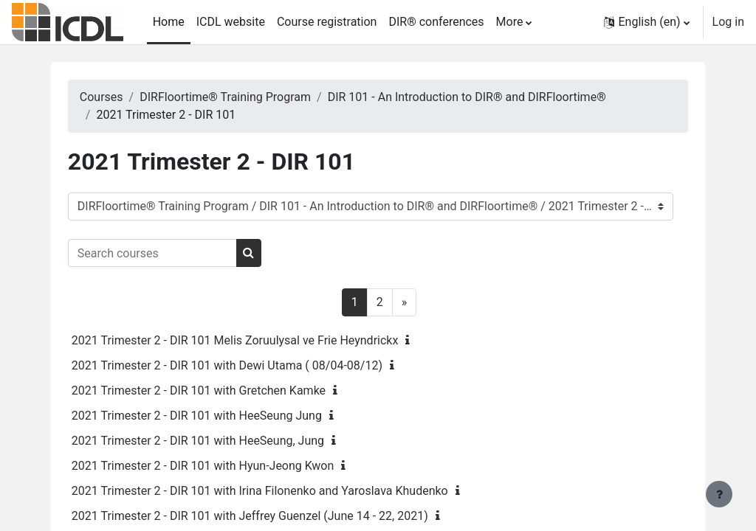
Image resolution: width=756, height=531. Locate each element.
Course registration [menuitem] (327, 22)
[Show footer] (719, 494)
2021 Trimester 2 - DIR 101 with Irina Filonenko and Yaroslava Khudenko (278, 491)
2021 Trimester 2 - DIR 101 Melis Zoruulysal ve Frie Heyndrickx (253, 340)
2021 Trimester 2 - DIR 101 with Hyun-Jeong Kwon (221, 466)
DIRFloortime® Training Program (244, 97)
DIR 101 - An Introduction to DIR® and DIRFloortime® (485, 97)
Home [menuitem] (169, 22)
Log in (728, 22)
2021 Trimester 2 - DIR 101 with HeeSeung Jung (215, 416)
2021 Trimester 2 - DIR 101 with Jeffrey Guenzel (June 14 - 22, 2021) (268, 516)
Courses (120, 97)
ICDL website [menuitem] (230, 22)
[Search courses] (170, 253)
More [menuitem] (509, 22)
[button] (646, 22)
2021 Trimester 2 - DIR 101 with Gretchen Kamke (217, 391)
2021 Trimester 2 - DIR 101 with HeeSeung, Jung (216, 441)
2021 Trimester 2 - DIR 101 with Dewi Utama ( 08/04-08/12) (245, 365)
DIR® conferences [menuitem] (436, 22)
